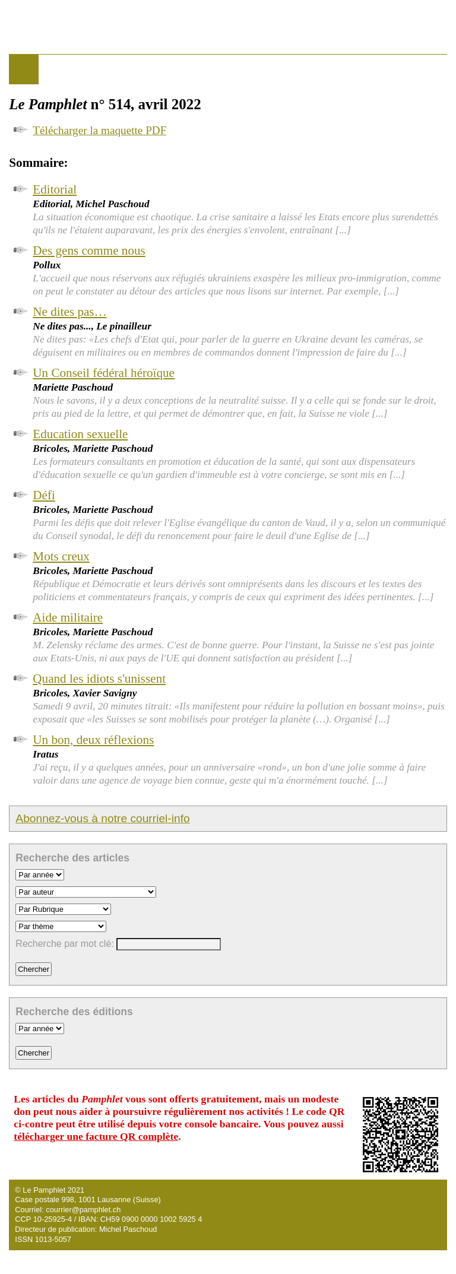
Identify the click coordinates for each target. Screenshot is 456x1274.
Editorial (55, 189)
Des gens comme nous (89, 250)
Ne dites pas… (69, 312)
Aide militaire (68, 617)
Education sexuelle (80, 434)
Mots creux (61, 556)
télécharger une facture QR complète (96, 1136)
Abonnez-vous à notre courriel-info (102, 818)
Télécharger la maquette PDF (99, 130)
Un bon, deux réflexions (93, 740)
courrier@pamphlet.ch (83, 1209)
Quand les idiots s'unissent (99, 678)
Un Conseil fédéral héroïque (104, 373)
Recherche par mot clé (63, 944)
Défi (44, 495)
